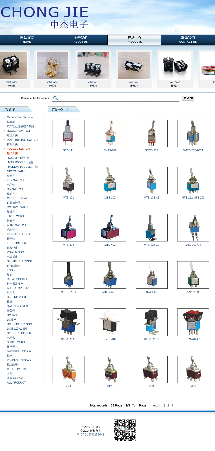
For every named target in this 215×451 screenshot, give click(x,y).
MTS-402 (109, 244)
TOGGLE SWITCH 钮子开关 (18, 151)
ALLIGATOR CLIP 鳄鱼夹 (18, 290)
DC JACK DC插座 (12, 317)
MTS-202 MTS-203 (193, 197)
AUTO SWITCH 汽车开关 (16, 227)
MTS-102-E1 (68, 292)
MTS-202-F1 (109, 292)
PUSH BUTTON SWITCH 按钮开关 (22, 142)
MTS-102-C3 (151, 244)
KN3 (68, 386)
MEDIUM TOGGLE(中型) (23, 166)
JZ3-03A (94, 81)
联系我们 (188, 39)
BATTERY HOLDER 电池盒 (19, 335)
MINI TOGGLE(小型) (20, 162)
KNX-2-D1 (193, 292)
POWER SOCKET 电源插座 (18, 254)
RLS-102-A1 (68, 339)
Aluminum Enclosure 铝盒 (19, 353)
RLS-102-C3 (151, 339)
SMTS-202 (151, 150)
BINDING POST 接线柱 (16, 299)
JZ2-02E (54, 81)
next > (156, 405)
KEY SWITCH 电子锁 (15, 182)
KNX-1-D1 (151, 292)
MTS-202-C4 (193, 244)
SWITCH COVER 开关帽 (17, 308)
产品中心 (134, 39)
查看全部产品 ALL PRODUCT (16, 380)
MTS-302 (68, 244)
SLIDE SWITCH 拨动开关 (16, 344)
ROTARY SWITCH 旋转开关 (18, 209)
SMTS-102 (110, 150)
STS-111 (68, 150)
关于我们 (81, 39)
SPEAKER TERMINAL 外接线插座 (20, 263)
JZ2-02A (13, 81)
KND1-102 (110, 339)
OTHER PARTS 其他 (16, 371)
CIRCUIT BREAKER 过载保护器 (19, 200)
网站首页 (27, 39)
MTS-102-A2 (151, 197)
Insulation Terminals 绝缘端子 (19, 362)
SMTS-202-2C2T (193, 150)
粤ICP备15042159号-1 (90, 434)
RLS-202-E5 (193, 339)
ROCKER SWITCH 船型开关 (18, 133)
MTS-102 (109, 197)
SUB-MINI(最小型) (19, 157)
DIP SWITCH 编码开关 (15, 191)
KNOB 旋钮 (11, 272)
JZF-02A (176, 81)
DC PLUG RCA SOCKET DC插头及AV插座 (22, 326)
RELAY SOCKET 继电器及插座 (17, 281)
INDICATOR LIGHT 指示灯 (18, 236)
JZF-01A (135, 81)
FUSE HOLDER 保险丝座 (16, 245)
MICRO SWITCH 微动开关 (17, 173)
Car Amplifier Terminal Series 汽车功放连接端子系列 (20, 122)
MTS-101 (68, 197)
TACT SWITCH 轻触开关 (16, 218)
